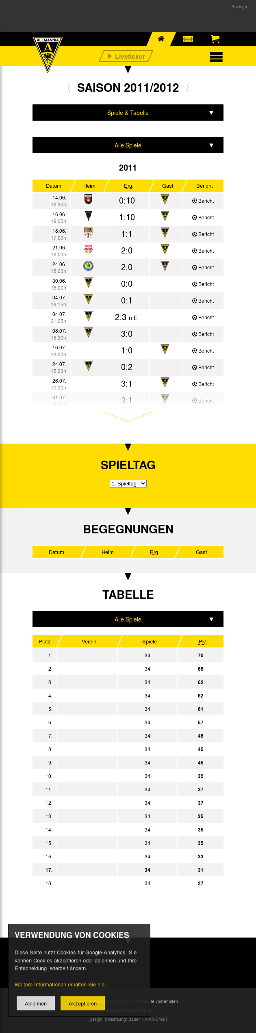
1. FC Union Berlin (116, 735)
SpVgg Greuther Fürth (116, 655)
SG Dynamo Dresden (116, 762)
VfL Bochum (116, 789)
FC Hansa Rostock (116, 883)
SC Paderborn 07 (116, 708)
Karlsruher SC (116, 856)
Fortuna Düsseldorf (116, 682)
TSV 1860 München (116, 722)
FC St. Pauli (116, 695)
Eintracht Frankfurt (116, 668)
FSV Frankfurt (116, 816)
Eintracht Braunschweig (116, 749)
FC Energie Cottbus (116, 829)
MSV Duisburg (116, 776)
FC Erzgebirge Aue (116, 843)
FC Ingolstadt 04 (116, 802)
